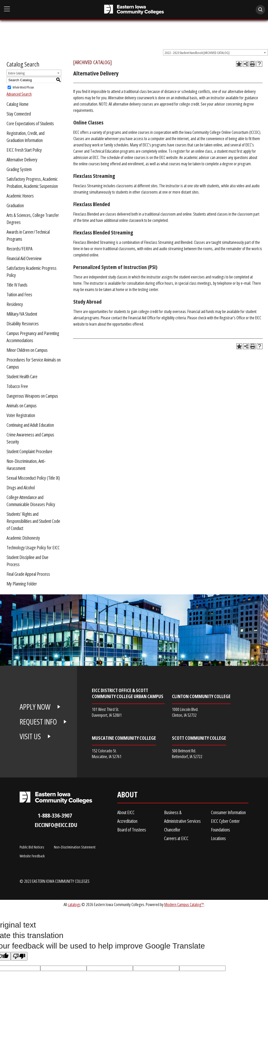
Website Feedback (32, 855)
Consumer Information (228, 812)
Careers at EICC (176, 838)
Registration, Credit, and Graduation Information (25, 136)
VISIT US (30, 736)
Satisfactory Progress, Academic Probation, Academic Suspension (32, 182)
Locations (218, 838)
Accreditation (127, 821)
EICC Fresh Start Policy (24, 150)
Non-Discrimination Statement (75, 847)
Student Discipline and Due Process (27, 560)
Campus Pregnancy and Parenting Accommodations (33, 336)
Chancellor (172, 829)
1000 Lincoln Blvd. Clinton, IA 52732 (185, 712)
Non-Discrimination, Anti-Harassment (26, 464)
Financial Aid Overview (24, 258)
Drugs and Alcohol (21, 487)
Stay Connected (19, 114)
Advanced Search (19, 94)
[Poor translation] (19, 956)
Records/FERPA (19, 248)
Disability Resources (23, 323)
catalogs (74, 904)
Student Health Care (22, 376)
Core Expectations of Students (30, 123)
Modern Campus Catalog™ (184, 904)
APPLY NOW (35, 707)
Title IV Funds (17, 285)
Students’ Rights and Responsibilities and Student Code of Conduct (33, 521)
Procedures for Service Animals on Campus (34, 363)
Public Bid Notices (32, 847)
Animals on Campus (22, 405)
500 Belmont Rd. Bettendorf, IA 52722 (187, 753)
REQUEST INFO (38, 721)
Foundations (220, 829)
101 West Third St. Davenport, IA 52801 (107, 712)
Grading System (19, 169)
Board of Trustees (131, 829)
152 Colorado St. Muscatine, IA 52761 (106, 753)
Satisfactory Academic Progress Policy (32, 271)
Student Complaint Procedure (29, 451)
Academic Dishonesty (23, 538)
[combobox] (215, 52)
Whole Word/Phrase (23, 87)
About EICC (126, 812)
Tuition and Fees (19, 294)
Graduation (15, 205)
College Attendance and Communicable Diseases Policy (31, 500)
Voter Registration (21, 415)
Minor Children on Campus (27, 350)
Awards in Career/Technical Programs (28, 235)
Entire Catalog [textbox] (16, 73)
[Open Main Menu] (7, 9)
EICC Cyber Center (225, 821)
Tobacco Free (17, 386)
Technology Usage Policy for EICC (33, 547)
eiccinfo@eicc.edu (56, 825)
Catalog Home (18, 104)
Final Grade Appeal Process (28, 574)
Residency (15, 304)
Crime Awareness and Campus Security (30, 438)
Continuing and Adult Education (30, 425)
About (127, 796)
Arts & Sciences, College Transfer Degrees (33, 218)
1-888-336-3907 (55, 815)
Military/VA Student (22, 314)
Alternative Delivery (22, 159)
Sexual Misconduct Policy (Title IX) (33, 478)
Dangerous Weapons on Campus (32, 396)
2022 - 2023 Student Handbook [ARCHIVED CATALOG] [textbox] (197, 52)
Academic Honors (20, 196)
